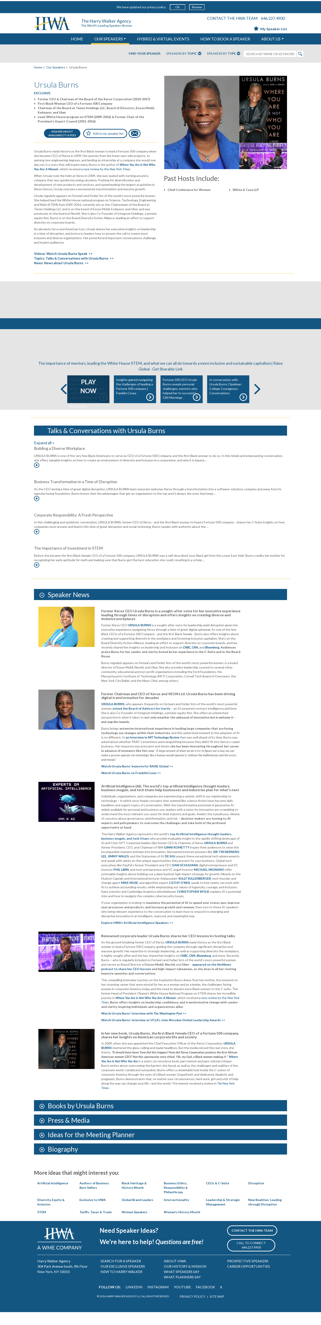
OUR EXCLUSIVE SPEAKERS (123, 1279)
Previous (64, 402)
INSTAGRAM (158, 1300)
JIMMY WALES (118, 869)
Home (38, 67)
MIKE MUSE (129, 896)
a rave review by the (105, 169)
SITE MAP (217, 1309)
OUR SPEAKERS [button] (108, 39)
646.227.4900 (273, 18)
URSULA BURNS (112, 717)
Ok (177, 7)
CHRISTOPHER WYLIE (193, 905)
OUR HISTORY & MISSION (185, 1279)
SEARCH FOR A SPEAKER (121, 1274)
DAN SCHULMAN (185, 878)
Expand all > (44, 455)
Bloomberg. (212, 660)
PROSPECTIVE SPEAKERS (247, 1274)
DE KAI (170, 869)
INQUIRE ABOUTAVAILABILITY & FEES (62, 133)
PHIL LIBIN (121, 882)
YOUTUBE (182, 1300)
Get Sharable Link (167, 381)
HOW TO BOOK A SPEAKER (225, 39)
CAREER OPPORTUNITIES (248, 1279)
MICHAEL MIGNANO (209, 882)
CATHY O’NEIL (179, 896)
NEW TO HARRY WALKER (121, 1284)
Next (257, 402)
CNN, (195, 660)
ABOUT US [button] (270, 39)
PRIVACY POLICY (192, 1309)
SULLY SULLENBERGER (194, 891)
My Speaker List (270, 29)
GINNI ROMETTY (176, 860)
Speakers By (183, 54)
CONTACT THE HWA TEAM (232, 18)
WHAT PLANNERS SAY (182, 1290)
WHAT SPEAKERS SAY (181, 1284)
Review (197, 7)
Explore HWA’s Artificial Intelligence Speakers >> (137, 936)
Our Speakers (55, 67)
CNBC (186, 660)
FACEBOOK (205, 1300)
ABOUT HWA (175, 1274)
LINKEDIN (134, 1300)
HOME (77, 39)
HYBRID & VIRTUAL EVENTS (163, 39)
